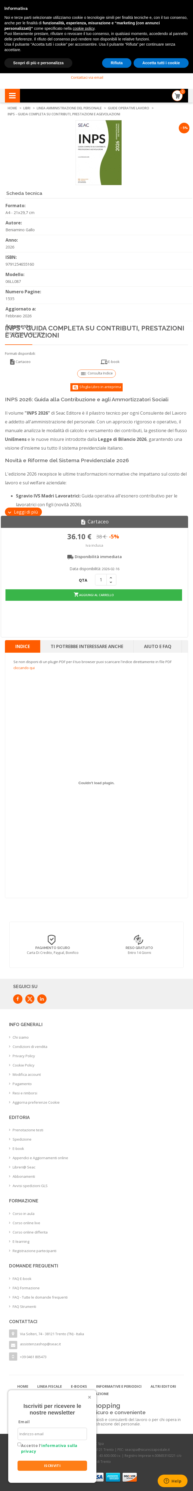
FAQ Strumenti (24, 1305)
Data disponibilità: (85, 568)
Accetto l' (49, 1448)
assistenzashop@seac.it (40, 1342)
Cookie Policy (23, 1063)
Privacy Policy (24, 1054)
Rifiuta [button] (117, 63)
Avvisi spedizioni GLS (30, 1184)
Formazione (97, 1392)
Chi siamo (21, 1035)
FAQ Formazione (26, 1286)
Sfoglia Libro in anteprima (96, 387)
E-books (79, 1384)
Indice (22, 645)
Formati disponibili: (20, 353)
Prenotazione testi (28, 1128)
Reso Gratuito (139, 946)
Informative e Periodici (119, 1384)
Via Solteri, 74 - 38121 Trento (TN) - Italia (52, 1332)
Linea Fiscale (49, 1384)
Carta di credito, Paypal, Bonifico (53, 951)
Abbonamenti (24, 1175)
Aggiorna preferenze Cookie (36, 1101)
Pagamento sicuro (52, 946)
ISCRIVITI (52, 1465)
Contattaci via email (87, 77)
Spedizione (22, 1138)
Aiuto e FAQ (157, 645)
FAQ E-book (22, 1277)
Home (22, 1384)
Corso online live (26, 1221)
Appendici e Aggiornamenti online (40, 1156)
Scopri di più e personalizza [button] (38, 63)
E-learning (21, 1240)
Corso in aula (23, 1212)
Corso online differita (30, 1230)
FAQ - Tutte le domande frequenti (40, 1295)
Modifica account (27, 1073)
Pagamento (22, 1082)
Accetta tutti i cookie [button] (161, 63)
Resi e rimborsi (25, 1091)
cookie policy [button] (83, 28)
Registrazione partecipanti (34, 1249)
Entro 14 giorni (139, 951)
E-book (110, 362)
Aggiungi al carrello (93, 593)
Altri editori (163, 1384)
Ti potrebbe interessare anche (87, 645)
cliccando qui (24, 666)
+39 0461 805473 (33, 1355)
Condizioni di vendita (30, 1045)
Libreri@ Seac (24, 1166)
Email (24, 1421)
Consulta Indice (96, 373)
